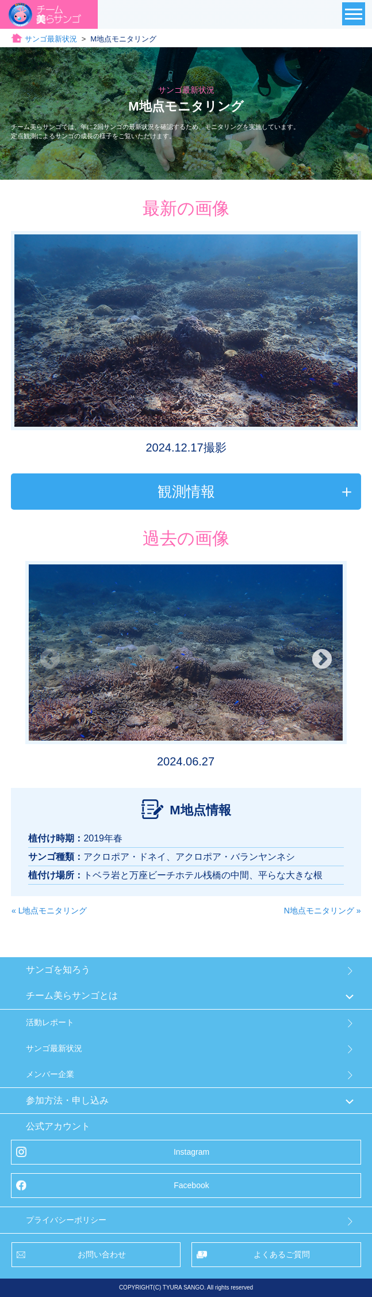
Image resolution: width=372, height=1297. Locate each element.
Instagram (191, 1151)
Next (322, 660)
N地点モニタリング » (322, 910)
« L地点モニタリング (49, 910)
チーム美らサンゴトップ (60, 39)
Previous (50, 660)
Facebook (191, 1185)
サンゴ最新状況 (148, 39)
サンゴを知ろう (58, 969)
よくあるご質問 (282, 1254)
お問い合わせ (102, 1254)
